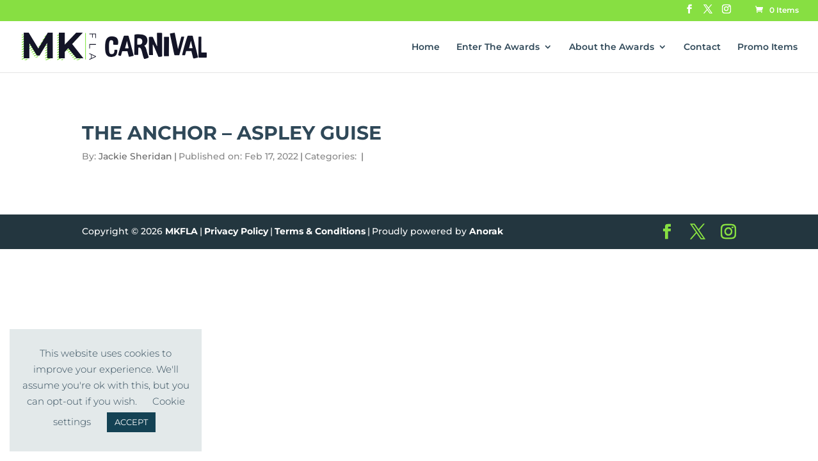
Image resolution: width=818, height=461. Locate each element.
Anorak (486, 231)
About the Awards (611, 47)
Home (426, 47)
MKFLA (181, 231)
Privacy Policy (236, 231)
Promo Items (767, 47)
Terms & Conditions (320, 231)
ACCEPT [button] (131, 422)
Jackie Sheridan (135, 156)
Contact (702, 47)
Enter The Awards (498, 47)
